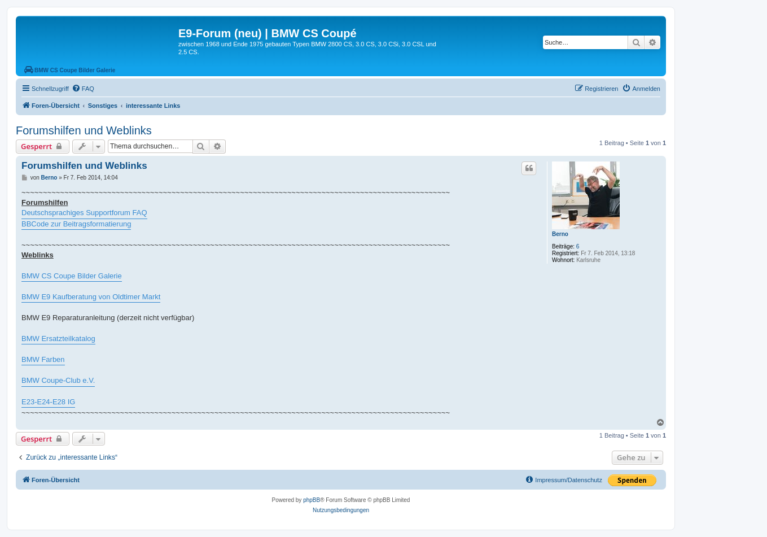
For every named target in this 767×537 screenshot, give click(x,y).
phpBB (311, 500)
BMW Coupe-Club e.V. (58, 380)
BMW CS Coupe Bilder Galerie (71, 276)
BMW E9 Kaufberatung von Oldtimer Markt (90, 296)
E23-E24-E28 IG (48, 402)
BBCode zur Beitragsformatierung (76, 224)
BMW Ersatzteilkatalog (58, 338)
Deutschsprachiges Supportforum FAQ (84, 212)
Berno (560, 234)
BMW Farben (43, 359)
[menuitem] (83, 88)
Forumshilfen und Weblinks (84, 130)
